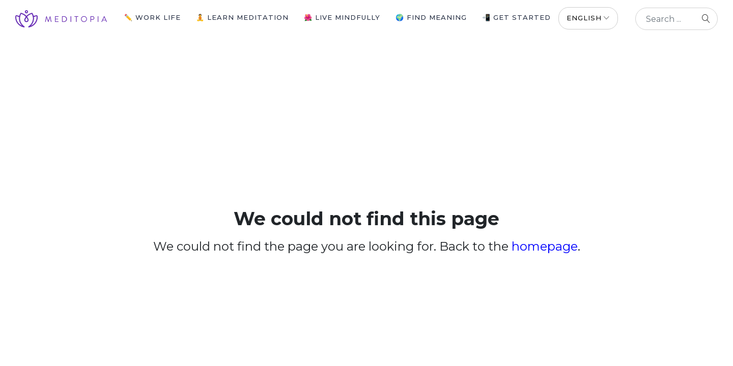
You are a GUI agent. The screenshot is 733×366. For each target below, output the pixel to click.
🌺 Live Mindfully (342, 17)
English (584, 18)
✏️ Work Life (152, 17)
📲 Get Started (516, 17)
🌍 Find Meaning (431, 17)
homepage (545, 246)
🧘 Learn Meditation (242, 17)
